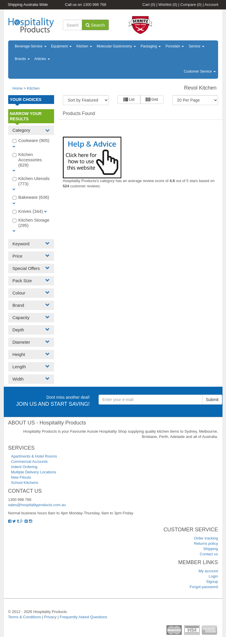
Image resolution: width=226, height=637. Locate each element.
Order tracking (206, 538)
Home (18, 88)
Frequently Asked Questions (83, 617)
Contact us (209, 554)
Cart (148, 4)
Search (95, 25)
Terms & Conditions (24, 617)
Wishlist (167, 4)
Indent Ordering (24, 467)
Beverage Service (30, 46)
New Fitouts (21, 477)
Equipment (61, 46)
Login (213, 576)
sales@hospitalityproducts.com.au (37, 505)
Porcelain (174, 46)
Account (211, 4)
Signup (212, 581)
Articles (42, 59)
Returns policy (206, 543)
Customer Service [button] (200, 71)
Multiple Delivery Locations (33, 472)
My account (208, 571)
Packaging (151, 46)
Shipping (210, 549)
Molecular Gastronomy (116, 46)
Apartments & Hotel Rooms (34, 456)
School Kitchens (24, 482)
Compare (191, 4)
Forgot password (204, 587)
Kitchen (84, 46)
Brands (22, 59)
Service (196, 46)
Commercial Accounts (29, 461)
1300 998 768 (94, 4)
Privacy (50, 617)
